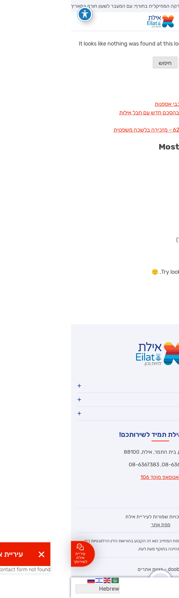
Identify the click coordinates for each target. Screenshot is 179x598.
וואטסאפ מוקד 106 (89, 477)
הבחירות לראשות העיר (141, 239)
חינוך (161, 179)
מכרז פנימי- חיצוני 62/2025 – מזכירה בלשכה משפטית (105, 129)
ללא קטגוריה (152, 205)
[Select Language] (26, 588)
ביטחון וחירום (152, 231)
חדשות (159, 162)
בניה (162, 222)
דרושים (159, 170)
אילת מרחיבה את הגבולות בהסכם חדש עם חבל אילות (107, 112)
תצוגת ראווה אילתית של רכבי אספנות (125, 104)
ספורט (159, 213)
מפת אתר (89, 525)
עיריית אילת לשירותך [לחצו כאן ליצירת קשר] (9, 554)
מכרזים (158, 188)
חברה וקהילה (152, 196)
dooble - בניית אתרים (90, 569)
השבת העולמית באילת (142, 95)
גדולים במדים (152, 121)
